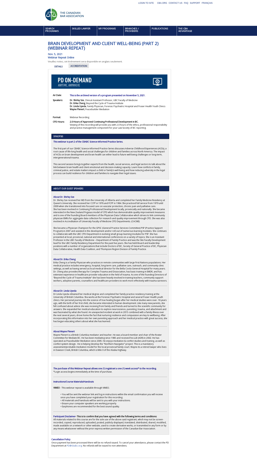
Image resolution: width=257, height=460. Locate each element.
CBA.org (162, 3)
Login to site (146, 3)
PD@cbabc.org (74, 445)
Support (195, 3)
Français (207, 3)
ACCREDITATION (78, 66)
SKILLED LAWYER (81, 28)
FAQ (186, 3)
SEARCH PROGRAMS (52, 30)
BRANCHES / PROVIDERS (132, 30)
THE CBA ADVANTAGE (185, 30)
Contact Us (175, 3)
